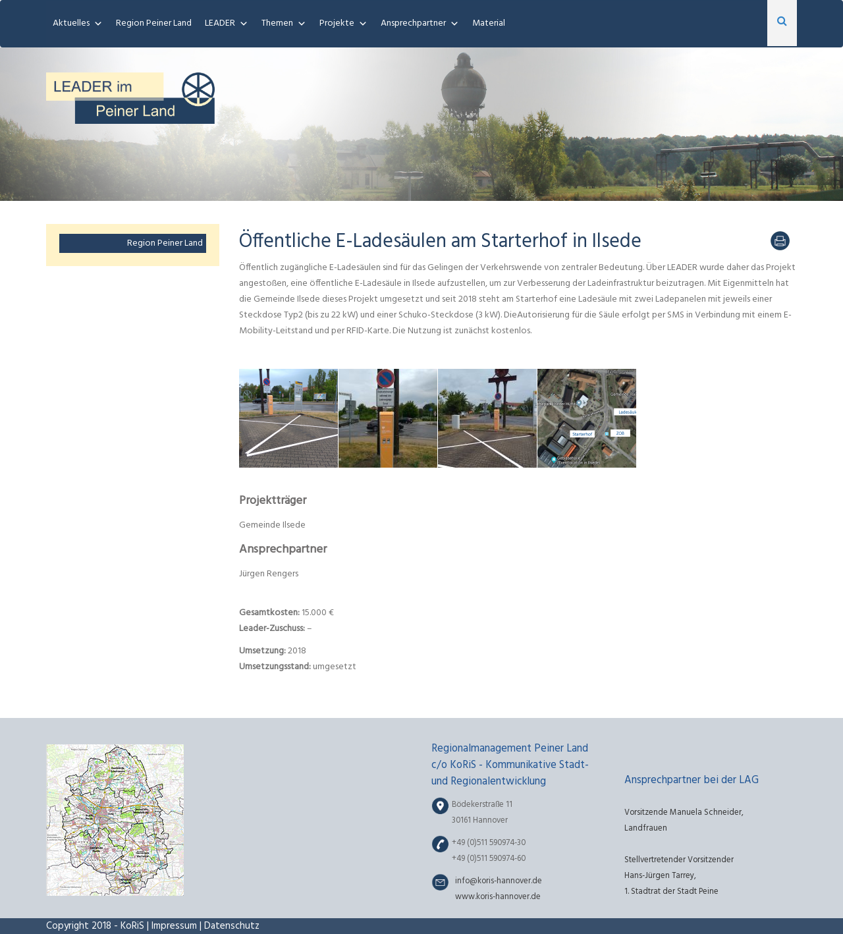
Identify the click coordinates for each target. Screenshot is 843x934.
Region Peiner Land (154, 23)
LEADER (220, 23)
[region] (421, 124)
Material (488, 23)
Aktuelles (71, 23)
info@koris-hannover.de (498, 881)
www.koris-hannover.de (498, 897)
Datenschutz (231, 926)
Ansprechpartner (413, 23)
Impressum (174, 926)
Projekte (336, 23)
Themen (277, 23)
